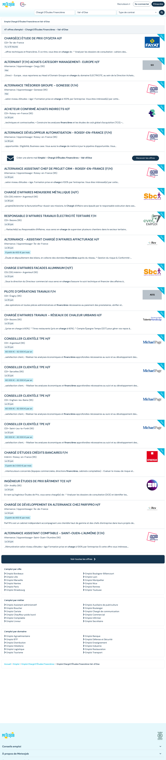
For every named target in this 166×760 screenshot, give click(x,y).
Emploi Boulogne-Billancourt (99, 573)
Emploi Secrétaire (94, 621)
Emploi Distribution (16, 642)
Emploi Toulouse (93, 590)
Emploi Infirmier (93, 618)
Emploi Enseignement (96, 642)
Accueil (7, 664)
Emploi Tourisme (14, 652)
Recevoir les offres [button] (145, 158)
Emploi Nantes (13, 583)
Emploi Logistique (15, 649)
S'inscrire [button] (158, 4)
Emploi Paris (12, 586)
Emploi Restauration (95, 649)
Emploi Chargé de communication (102, 611)
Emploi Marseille (14, 580)
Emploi (16, 664)
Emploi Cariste (13, 611)
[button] (8, 736)
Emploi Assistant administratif (21, 604)
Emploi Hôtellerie (15, 646)
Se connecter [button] (142, 4)
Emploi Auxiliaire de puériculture (101, 604)
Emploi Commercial (95, 614)
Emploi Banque (92, 636)
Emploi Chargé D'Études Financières (37, 664)
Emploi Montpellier (94, 580)
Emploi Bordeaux (14, 573)
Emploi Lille (12, 576)
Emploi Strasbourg (15, 590)
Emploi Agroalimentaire (18, 636)
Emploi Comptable (15, 618)
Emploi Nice (91, 583)
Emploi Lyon (91, 576)
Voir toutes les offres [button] (83, 559)
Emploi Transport (93, 652)
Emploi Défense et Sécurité (98, 639)
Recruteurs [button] (123, 4)
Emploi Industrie (93, 646)
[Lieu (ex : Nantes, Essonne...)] (96, 12)
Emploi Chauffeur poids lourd (21, 614)
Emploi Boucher (14, 608)
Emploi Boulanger (94, 608)
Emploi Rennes (92, 586)
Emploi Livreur (13, 621)
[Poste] (54, 12)
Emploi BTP (12, 639)
